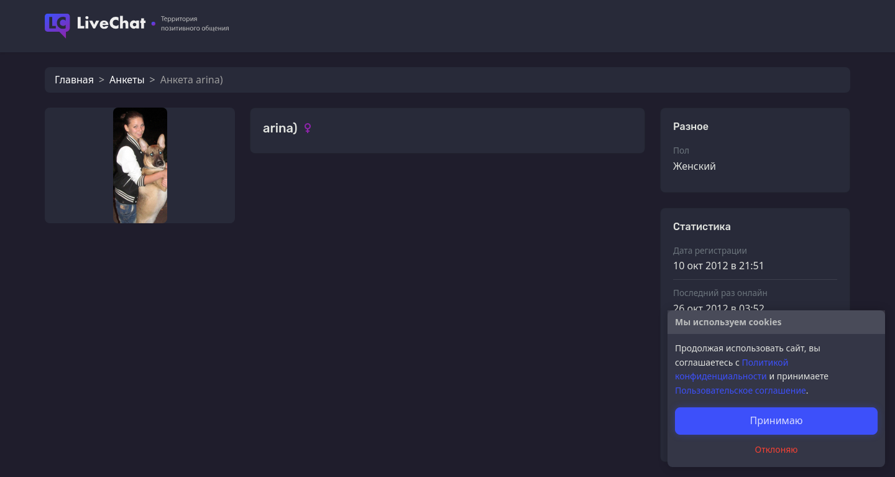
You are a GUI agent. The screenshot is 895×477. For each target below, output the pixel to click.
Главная (74, 79)
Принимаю (776, 420)
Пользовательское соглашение (740, 390)
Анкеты (126, 79)
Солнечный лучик (334, 308)
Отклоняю (776, 449)
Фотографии (294, 189)
